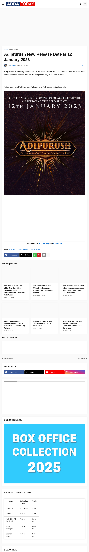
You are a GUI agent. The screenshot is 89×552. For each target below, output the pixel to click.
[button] (3, 4)
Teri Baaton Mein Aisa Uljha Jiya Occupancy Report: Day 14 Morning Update (43, 289)
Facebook (57, 243)
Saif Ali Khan (35, 249)
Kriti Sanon (14, 49)
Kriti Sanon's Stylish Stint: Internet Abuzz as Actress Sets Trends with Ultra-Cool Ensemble (73, 289)
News (20, 249)
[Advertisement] (44, 27)
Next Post (81, 358)
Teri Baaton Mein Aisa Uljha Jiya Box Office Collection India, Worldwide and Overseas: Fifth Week (14, 290)
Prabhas (26, 249)
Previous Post (9, 358)
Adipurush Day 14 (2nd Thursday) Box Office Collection (42, 323)
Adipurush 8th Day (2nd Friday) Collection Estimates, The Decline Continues (72, 324)
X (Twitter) (44, 243)
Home (6, 49)
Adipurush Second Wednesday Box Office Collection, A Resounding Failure (14, 324)
